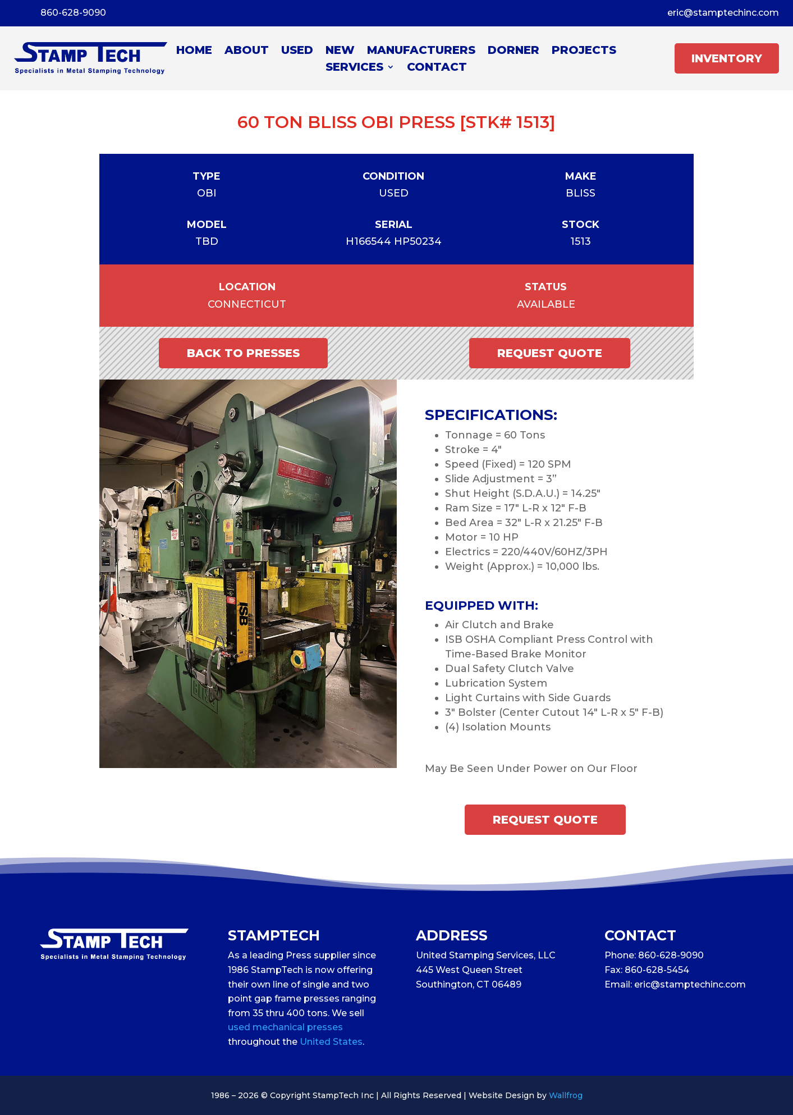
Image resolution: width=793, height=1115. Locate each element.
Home (194, 51)
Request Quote (549, 353)
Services (354, 68)
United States (331, 1041)
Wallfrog (566, 1095)
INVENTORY (726, 58)
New (340, 51)
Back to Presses (243, 353)
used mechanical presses (285, 1027)
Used (297, 51)
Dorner (513, 51)
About (246, 51)
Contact (437, 68)
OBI (207, 193)
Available (546, 304)
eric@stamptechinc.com (723, 12)
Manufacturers (421, 51)
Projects (584, 51)
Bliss (580, 193)
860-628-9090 (73, 12)
